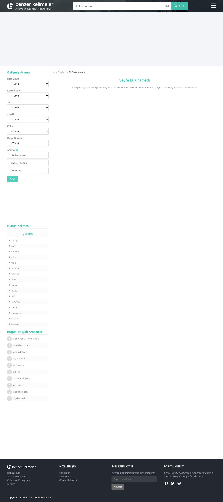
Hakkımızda (13, 472)
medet (14, 307)
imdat (13, 285)
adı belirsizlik (17, 391)
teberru (14, 324)
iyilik (12, 296)
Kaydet (118, 486)
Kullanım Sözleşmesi (18, 480)
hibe (12, 262)
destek (14, 251)
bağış (13, 240)
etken (13, 257)
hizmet (14, 273)
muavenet (15, 313)
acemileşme (17, 352)
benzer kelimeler (34, 6)
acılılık (13, 372)
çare (12, 246)
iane (12, 279)
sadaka (14, 318)
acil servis (15, 365)
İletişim (11, 483)
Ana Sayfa (58, 72)
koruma (14, 301)
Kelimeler (64, 472)
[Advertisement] (111, 39)
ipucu (13, 290)
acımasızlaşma (18, 378)
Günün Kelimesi (68, 480)
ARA (179, 6)
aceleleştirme (18, 345)
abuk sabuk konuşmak (23, 338)
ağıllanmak (16, 398)
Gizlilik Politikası (16, 476)
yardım (28, 234)
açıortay (15, 385)
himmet (14, 268)
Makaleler (64, 476)
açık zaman (16, 358)
